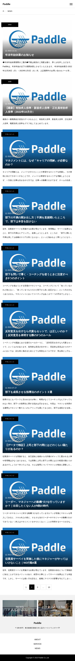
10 (49, 587)
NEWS (37, 648)
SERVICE (37, 644)
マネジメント (9, 134)
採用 (9, 81)
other (9, 25)
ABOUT (37, 639)
